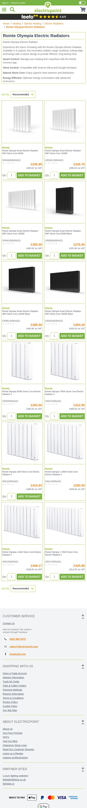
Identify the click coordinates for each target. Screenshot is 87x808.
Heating (17, 23)
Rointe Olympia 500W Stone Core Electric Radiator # (21, 392)
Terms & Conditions (13, 698)
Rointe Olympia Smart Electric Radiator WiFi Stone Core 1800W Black (63, 312)
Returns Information (13, 694)
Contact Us (9, 623)
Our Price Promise (12, 733)
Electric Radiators (54, 23)
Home (6, 23)
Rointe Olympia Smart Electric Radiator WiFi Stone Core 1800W (20, 232)
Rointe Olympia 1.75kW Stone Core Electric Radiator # (61, 553)
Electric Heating (32, 23)
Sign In (5, 3)
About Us (8, 729)
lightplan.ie (8, 783)
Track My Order (11, 681)
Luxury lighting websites (15, 776)
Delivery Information (13, 677)
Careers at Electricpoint (15, 757)
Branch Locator (18, 3)
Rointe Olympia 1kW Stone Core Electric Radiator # (20, 473)
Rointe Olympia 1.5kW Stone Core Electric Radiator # (21, 553)
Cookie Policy (10, 706)
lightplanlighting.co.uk (14, 779)
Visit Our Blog (10, 741)
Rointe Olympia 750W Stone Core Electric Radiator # (64, 392)
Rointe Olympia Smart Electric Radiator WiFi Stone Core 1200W (63, 152)
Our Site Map (10, 710)
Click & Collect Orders (14, 685)
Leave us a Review (13, 753)
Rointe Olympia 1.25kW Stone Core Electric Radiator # (61, 473)
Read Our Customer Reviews (18, 749)
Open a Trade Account (15, 673)
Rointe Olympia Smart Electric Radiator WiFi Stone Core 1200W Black (20, 312)
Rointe (6, 147)
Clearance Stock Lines (15, 745)
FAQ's (6, 737)
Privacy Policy (10, 702)
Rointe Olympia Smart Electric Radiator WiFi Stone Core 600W (20, 152)
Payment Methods (12, 689)
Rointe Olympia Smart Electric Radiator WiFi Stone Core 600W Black (63, 232)
